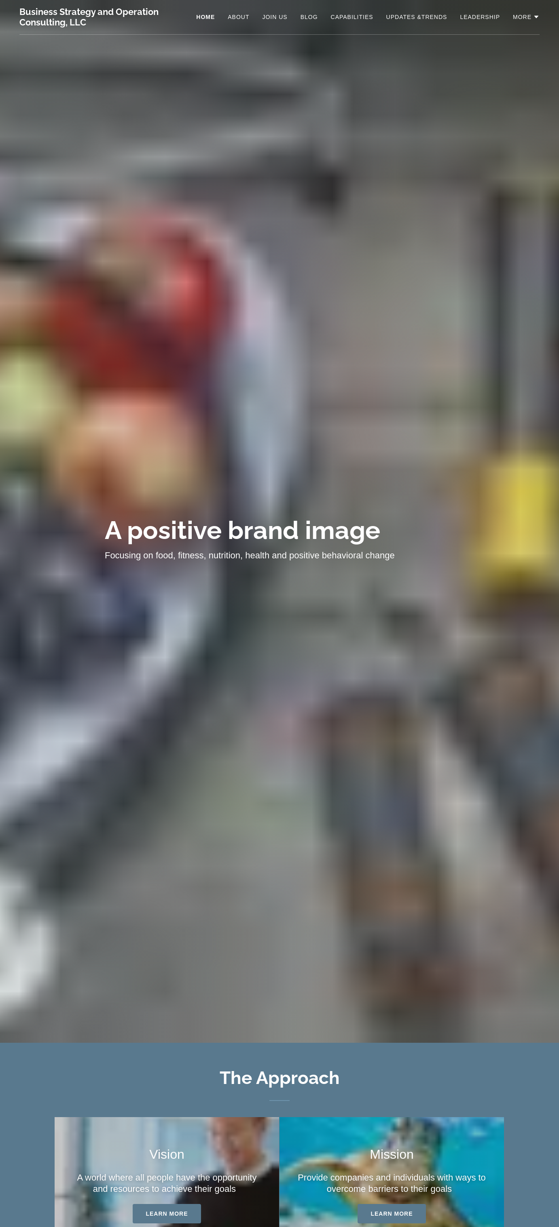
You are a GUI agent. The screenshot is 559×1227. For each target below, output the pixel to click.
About (238, 17)
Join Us (274, 17)
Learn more (167, 1213)
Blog (309, 17)
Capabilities (352, 17)
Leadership (480, 17)
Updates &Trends (416, 17)
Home (205, 17)
